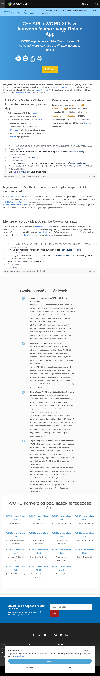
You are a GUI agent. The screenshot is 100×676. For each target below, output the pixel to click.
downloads (88, 123)
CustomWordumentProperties (15, 205)
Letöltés (50, 69)
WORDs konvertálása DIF (61, 517)
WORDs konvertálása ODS (38, 534)
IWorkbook (14, 130)
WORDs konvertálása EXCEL (84, 517)
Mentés (13, 137)
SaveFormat (28, 235)
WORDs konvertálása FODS (15, 534)
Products (32, 644)
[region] (50, 159)
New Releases (62, 644)
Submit (55, 613)
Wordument (37, 113)
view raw (92, 176)
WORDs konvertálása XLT (15, 568)
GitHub (43, 176)
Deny (71, 667)
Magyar (83, 4)
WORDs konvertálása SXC (61, 534)
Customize (29, 667)
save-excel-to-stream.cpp (14, 271)
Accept (50, 661)
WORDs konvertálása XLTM (38, 568)
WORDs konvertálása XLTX (61, 568)
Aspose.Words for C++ (63, 87)
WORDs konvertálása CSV (38, 517)
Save (40, 120)
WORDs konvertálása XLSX (84, 551)
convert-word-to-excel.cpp (15, 176)
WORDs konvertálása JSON (15, 517)
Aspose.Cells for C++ (43, 90)
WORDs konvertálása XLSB (38, 551)
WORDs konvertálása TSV (84, 534)
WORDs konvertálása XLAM (15, 551)
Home (4, 644)
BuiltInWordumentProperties (16, 202)
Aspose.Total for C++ (24, 93)
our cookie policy (20, 656)
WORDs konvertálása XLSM (61, 551)
